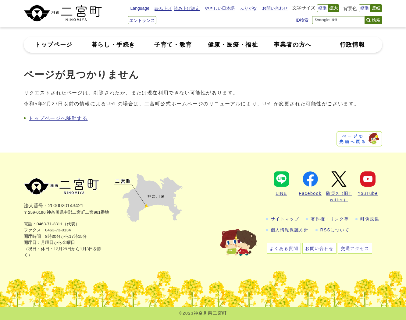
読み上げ (163, 8)
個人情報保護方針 (290, 229)
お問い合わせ (275, 8)
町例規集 (369, 218)
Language (139, 8)
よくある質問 (284, 248)
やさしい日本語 (220, 8)
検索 (376, 19)
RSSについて (335, 229)
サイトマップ (285, 218)
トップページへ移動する (58, 118)
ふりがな (248, 8)
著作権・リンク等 (330, 218)
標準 (322, 8)
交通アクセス (355, 248)
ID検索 (302, 20)
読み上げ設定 (187, 8)
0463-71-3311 (49, 224)
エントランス (142, 20)
